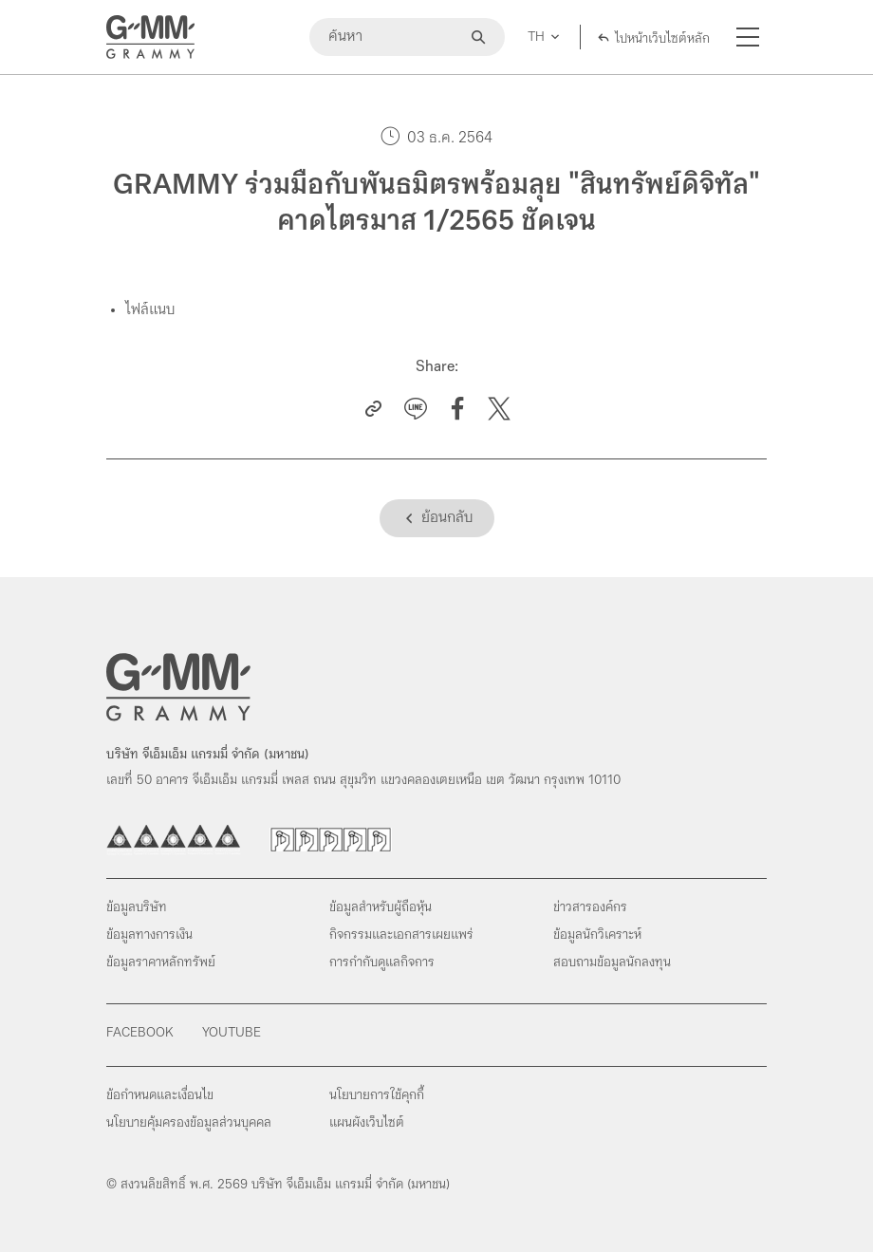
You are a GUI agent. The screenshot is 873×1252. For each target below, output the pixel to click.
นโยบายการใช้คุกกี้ (376, 1096)
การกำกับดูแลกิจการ (382, 963)
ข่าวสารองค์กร (590, 908)
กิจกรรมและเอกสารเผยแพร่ (401, 935)
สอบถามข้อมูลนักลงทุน (612, 963)
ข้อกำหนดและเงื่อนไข (160, 1096)
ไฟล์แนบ (150, 310)
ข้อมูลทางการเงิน (149, 935)
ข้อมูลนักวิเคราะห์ (597, 935)
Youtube (231, 1033)
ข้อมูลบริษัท (136, 908)
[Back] (437, 518)
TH (536, 37)
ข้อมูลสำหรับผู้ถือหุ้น (380, 908)
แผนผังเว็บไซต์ (366, 1123)
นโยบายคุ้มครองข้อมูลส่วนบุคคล (188, 1123)
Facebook (140, 1033)
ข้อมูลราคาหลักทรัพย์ (160, 963)
